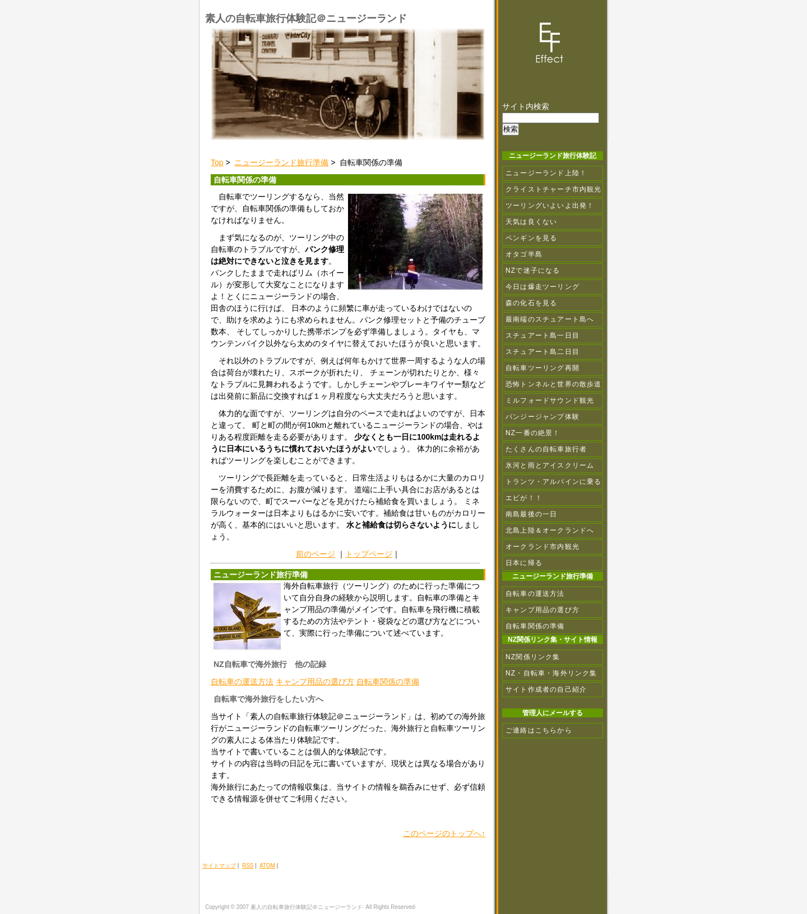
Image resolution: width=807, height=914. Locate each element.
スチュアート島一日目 (542, 335)
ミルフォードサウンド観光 (549, 400)
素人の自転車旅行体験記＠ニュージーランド (306, 18)
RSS (248, 865)
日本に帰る (523, 563)
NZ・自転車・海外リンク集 (551, 673)
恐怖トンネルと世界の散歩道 (553, 384)
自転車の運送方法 (242, 681)
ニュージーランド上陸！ (546, 173)
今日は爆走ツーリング (542, 287)
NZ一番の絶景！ (532, 433)
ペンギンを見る (531, 238)
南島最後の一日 (531, 514)
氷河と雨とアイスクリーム (549, 465)
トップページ (368, 553)
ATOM (267, 865)
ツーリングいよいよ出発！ (549, 205)
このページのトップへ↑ (444, 833)
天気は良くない (531, 222)
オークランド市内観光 (542, 547)
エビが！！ (523, 498)
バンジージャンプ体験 (542, 417)
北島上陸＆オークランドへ (549, 530)
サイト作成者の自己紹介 (546, 689)
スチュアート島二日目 (542, 352)
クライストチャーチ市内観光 (553, 189)
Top (217, 162)
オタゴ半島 (523, 254)
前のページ (315, 553)
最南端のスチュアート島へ (549, 319)
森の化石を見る (531, 303)
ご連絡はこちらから (538, 730)
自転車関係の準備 (387, 681)
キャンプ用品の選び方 (315, 681)
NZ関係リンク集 (532, 657)
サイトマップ (219, 865)
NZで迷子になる (532, 270)
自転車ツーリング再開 (542, 368)
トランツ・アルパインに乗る (553, 482)
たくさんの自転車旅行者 (546, 449)
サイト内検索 (525, 106)
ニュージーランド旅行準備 (281, 162)
